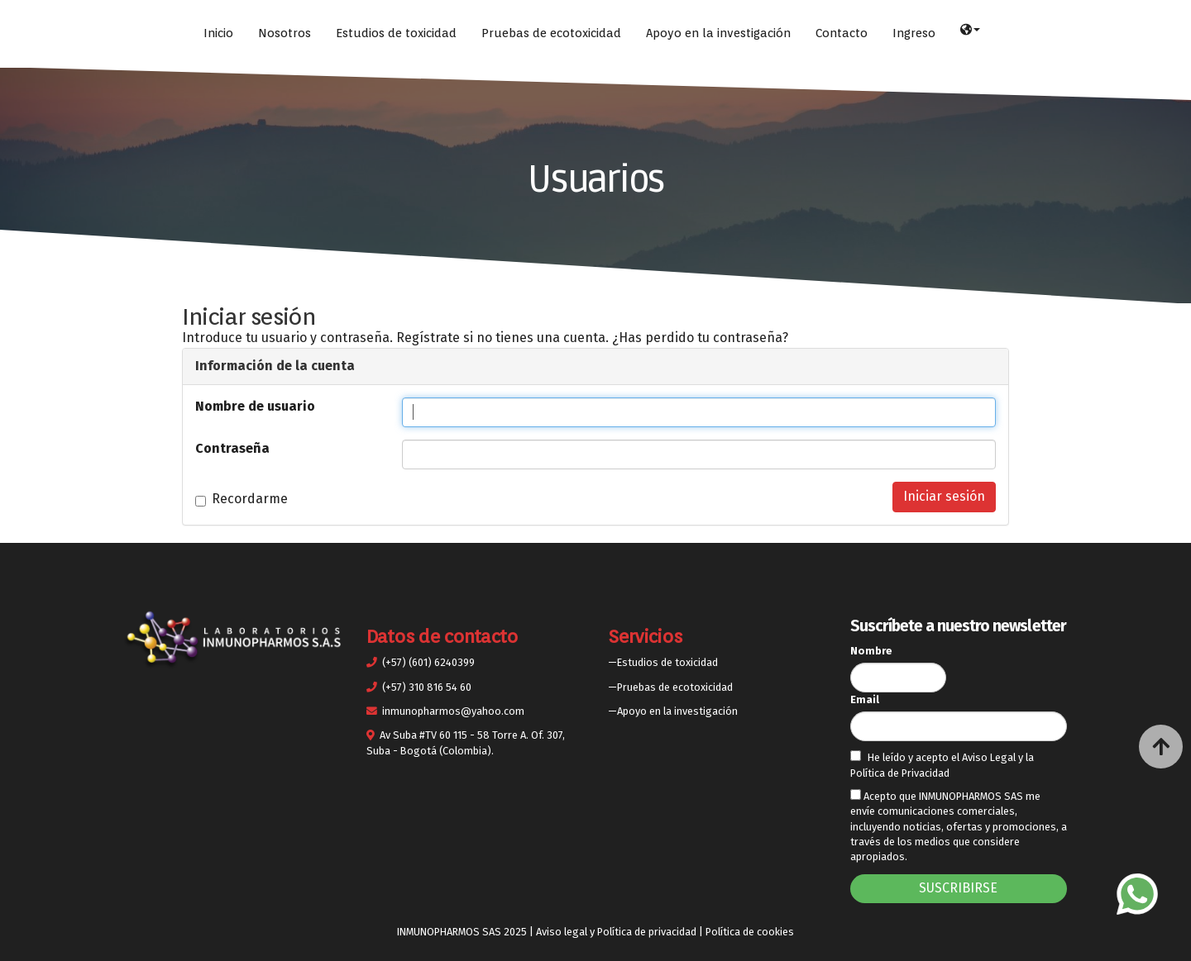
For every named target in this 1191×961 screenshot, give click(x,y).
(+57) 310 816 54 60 (426, 687)
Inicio (218, 33)
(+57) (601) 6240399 (428, 662)
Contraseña (232, 448)
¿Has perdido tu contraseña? (700, 337)
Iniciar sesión (944, 496)
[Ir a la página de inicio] (8, 33)
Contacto (842, 33)
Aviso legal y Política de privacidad (616, 931)
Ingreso (913, 33)
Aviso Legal (990, 757)
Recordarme (241, 499)
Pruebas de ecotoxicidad (551, 33)
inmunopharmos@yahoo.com (453, 711)
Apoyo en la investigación (718, 33)
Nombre (871, 651)
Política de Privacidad (899, 773)
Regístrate (428, 337)
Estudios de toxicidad (396, 33)
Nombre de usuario (255, 406)
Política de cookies (750, 931)
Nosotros (284, 33)
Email (864, 699)
